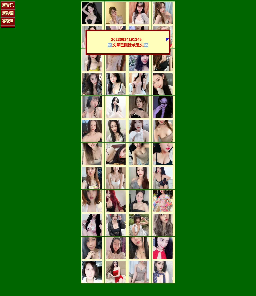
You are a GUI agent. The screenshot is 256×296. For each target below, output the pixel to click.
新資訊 (8, 5)
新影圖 (8, 13)
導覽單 (8, 21)
